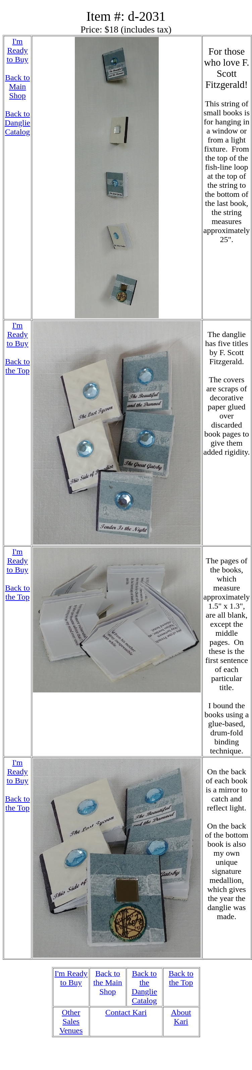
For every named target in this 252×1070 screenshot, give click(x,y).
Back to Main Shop (17, 86)
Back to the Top (17, 366)
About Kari (181, 1017)
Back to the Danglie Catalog (144, 987)
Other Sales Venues (71, 1021)
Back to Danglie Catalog (17, 122)
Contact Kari (126, 1012)
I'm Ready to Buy (18, 50)
